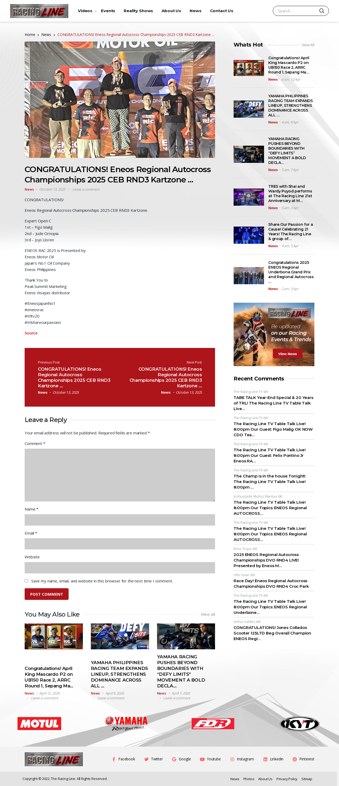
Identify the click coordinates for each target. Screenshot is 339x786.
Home (30, 34)
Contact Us (222, 10)
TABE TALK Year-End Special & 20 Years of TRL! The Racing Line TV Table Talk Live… (273, 403)
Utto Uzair (241, 574)
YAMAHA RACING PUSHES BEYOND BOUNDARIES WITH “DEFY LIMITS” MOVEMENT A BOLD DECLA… (287, 150)
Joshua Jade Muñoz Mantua (255, 496)
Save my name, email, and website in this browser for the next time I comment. (102, 580)
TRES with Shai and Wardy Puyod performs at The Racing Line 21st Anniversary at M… (290, 193)
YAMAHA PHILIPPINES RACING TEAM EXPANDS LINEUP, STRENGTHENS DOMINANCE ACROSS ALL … (119, 674)
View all (208, 614)
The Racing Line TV (248, 391)
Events (108, 10)
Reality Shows (138, 10)
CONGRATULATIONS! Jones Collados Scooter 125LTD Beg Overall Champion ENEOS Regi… (272, 633)
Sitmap (306, 778)
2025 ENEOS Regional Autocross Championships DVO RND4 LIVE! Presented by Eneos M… (266, 560)
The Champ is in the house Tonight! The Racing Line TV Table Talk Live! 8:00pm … (270, 482)
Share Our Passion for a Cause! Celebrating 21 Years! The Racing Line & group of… (290, 231)
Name (31, 509)
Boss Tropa (243, 548)
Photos (249, 778)
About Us (171, 10)
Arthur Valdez (244, 621)
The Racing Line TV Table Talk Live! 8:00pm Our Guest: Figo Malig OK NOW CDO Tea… (273, 429)
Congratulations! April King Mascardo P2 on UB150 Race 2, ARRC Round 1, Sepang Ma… (288, 65)
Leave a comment (86, 189)
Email (31, 533)
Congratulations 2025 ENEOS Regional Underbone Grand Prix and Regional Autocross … (291, 272)
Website (32, 556)
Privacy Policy (286, 778)
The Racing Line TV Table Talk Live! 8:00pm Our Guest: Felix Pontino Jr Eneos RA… (270, 455)
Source (31, 332)
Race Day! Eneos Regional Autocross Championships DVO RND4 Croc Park (271, 583)
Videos (85, 10)
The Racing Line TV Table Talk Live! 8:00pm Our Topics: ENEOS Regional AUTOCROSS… (270, 508)
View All (308, 44)
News (195, 10)
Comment (35, 443)
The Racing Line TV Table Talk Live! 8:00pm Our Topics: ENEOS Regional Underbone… (270, 607)
